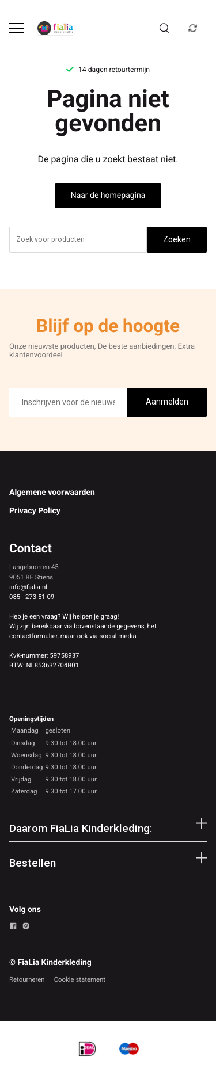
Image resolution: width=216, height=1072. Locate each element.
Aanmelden (167, 401)
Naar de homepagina (108, 195)
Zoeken (177, 239)
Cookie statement (79, 979)
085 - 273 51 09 (31, 597)
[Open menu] (16, 28)
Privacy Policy (34, 511)
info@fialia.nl (28, 587)
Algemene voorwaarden (52, 492)
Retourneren (27, 979)
